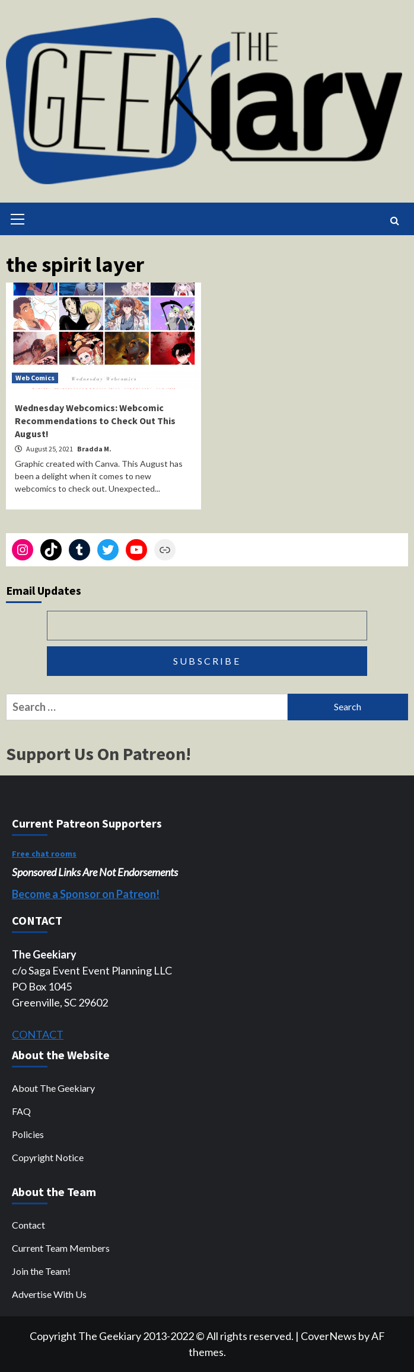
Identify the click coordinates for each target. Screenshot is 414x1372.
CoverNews (328, 1335)
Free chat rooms (44, 853)
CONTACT (37, 1034)
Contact (28, 1224)
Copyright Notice (48, 1157)
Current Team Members (61, 1248)
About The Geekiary (53, 1088)
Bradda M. (94, 448)
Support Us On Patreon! (98, 753)
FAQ (21, 1111)
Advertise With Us (49, 1294)
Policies (28, 1134)
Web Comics (35, 377)
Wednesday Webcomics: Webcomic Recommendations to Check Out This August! (95, 421)
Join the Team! (41, 1271)
